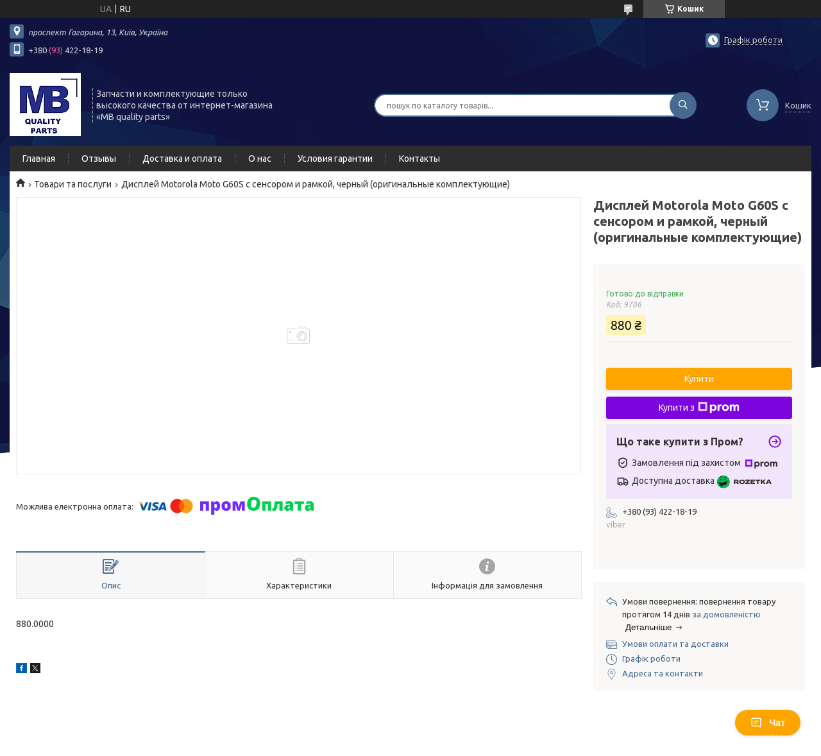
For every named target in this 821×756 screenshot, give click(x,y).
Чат (767, 722)
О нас (259, 158)
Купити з (699, 407)
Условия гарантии (335, 158)
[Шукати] (683, 105)
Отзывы (98, 158)
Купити (699, 379)
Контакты (419, 158)
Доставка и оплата (182, 158)
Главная (38, 158)
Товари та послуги (73, 184)
